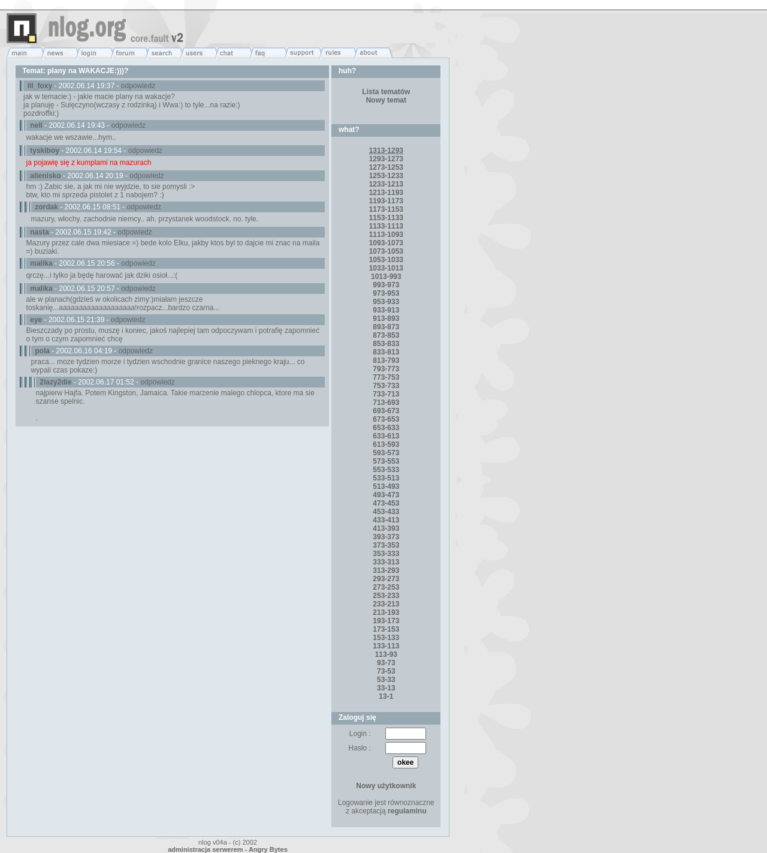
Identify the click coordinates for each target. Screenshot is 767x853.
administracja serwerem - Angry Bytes (228, 849)
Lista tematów (386, 92)
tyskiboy (44, 150)
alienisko (45, 176)
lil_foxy (40, 86)
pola (42, 351)
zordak (46, 207)
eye (36, 320)
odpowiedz (138, 86)
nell (36, 125)
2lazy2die (55, 382)
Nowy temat (386, 100)
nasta (39, 232)
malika (41, 263)
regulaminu (407, 811)
